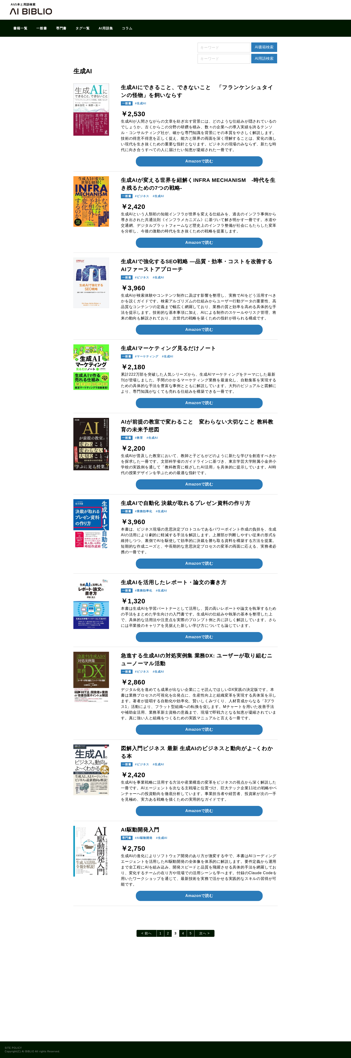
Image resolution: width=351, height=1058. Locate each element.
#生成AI (140, 103)
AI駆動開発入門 (140, 830)
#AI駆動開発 (143, 838)
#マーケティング (146, 356)
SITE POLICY (13, 1048)
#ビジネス (142, 196)
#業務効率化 (143, 511)
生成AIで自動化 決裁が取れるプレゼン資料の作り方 (186, 503)
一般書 (41, 28)
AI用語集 (106, 28)
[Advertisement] (175, 994)
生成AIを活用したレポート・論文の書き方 (174, 582)
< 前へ (146, 933)
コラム (127, 28)
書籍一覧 (20, 28)
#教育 (139, 437)
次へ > (204, 933)
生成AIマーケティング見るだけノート (168, 348)
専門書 (61, 28)
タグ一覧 (83, 28)
